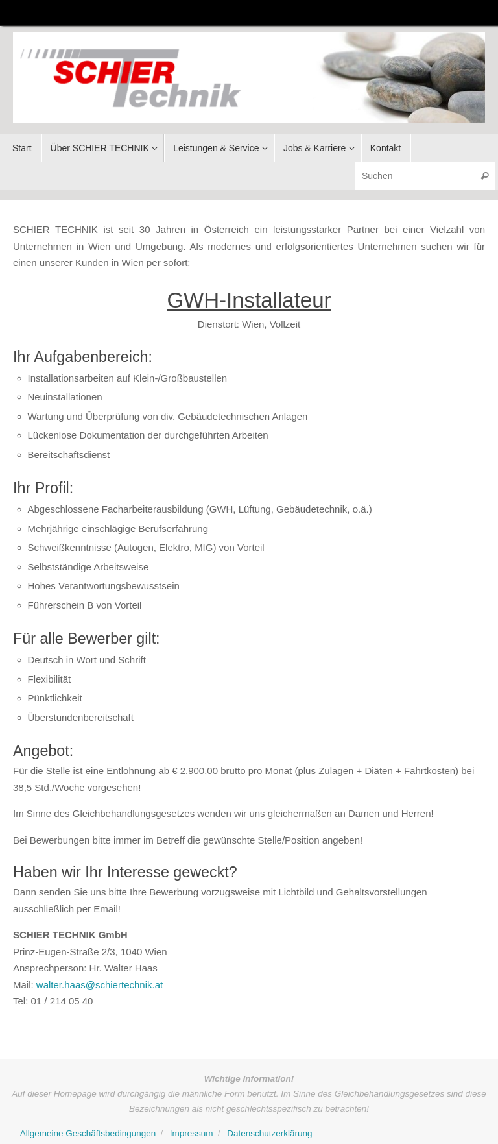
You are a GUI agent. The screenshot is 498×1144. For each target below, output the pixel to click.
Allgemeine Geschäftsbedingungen (88, 1133)
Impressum (191, 1133)
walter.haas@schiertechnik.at (99, 984)
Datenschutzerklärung (269, 1133)
